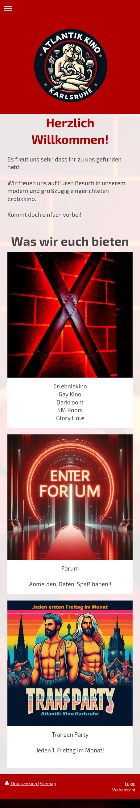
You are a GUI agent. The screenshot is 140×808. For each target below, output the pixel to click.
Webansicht (123, 789)
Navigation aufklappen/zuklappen (70, 8)
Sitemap (48, 783)
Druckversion (21, 783)
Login (130, 783)
